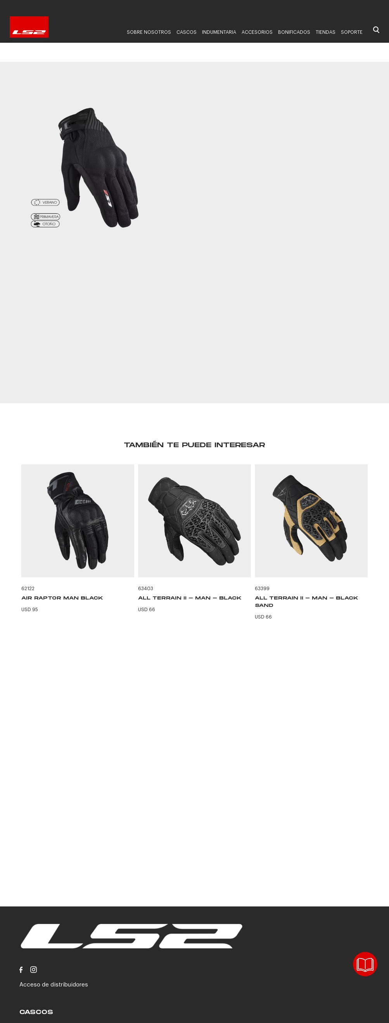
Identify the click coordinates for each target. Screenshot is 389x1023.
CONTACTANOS (281, 360)
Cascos (186, 32)
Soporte (352, 32)
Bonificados (294, 32)
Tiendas (325, 32)
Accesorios (257, 32)
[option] (98, 167)
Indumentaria (219, 32)
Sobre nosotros (149, 32)
